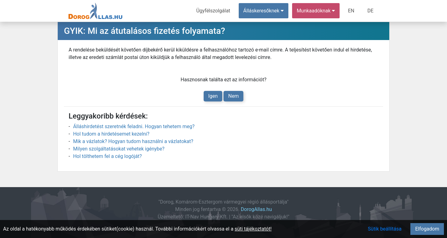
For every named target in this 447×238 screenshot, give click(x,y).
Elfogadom (427, 229)
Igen (213, 96)
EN (351, 11)
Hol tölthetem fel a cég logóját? (107, 156)
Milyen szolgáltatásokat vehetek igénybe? (118, 149)
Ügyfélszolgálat (213, 11)
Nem (233, 96)
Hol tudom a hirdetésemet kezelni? (111, 134)
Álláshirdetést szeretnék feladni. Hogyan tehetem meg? (133, 126)
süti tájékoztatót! (253, 229)
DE (370, 11)
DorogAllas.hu (256, 209)
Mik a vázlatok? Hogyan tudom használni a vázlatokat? (133, 141)
